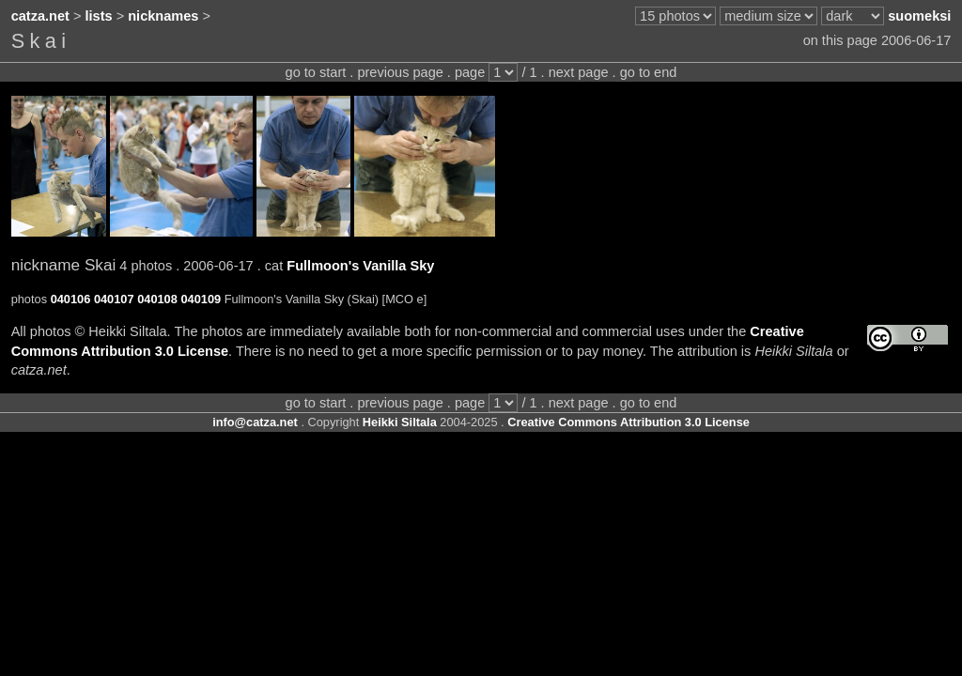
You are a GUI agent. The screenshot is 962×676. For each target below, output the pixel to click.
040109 (200, 299)
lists (99, 15)
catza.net (40, 15)
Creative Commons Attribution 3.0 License (628, 422)
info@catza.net (255, 422)
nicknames (163, 15)
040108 (157, 299)
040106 (71, 299)
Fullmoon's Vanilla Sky (360, 265)
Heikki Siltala (400, 422)
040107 (114, 299)
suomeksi (919, 15)
